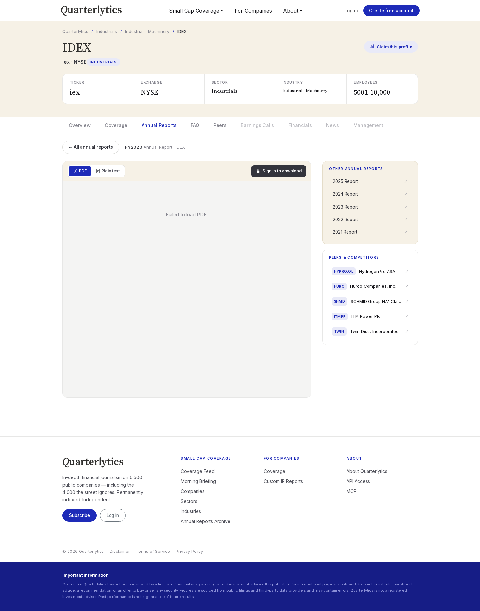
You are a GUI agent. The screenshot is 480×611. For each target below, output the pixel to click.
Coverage (116, 125)
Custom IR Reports (283, 481)
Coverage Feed (198, 471)
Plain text (108, 171)
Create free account (391, 10)
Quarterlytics (75, 31)
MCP (352, 491)
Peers (220, 125)
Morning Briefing (198, 481)
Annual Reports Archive (205, 521)
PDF (80, 171)
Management (368, 125)
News (332, 125)
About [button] (290, 10)
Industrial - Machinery (147, 31)
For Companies (253, 10)
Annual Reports (159, 125)
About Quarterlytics (367, 471)
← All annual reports (91, 147)
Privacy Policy (189, 551)
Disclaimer (120, 551)
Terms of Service (153, 551)
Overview (80, 125)
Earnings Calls (257, 125)
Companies (193, 491)
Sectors (189, 501)
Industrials (106, 31)
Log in (351, 10)
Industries (191, 511)
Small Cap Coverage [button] (194, 10)
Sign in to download (279, 171)
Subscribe (79, 515)
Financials (300, 125)
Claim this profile (391, 47)
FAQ (195, 125)
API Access (358, 481)
